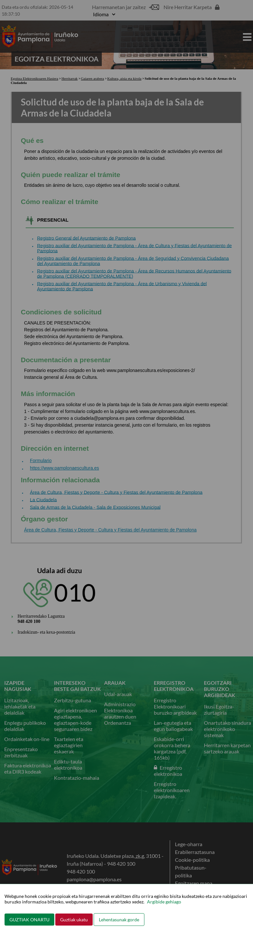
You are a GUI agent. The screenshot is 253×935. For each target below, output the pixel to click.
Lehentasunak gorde (119, 919)
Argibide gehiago (164, 901)
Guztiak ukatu (74, 919)
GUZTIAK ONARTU (29, 919)
